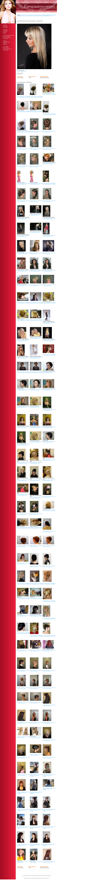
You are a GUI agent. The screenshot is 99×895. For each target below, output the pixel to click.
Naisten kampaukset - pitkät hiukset (24, 96)
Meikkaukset (46, 15)
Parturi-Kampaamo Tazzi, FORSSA (24, 97)
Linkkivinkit (5, 31)
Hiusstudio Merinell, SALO (22, 71)
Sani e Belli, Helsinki (21, 737)
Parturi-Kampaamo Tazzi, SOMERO (49, 184)
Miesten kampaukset (33, 15)
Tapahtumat (5, 44)
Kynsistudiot (5, 26)
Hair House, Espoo (34, 253)
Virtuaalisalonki (5, 30)
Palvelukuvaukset (6, 47)
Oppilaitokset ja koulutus (7, 37)
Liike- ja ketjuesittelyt (6, 36)
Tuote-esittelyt (5, 38)
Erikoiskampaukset (40, 15)
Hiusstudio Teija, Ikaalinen (47, 862)
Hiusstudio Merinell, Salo (22, 184)
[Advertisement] (8, 73)
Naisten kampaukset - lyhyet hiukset (23, 15)
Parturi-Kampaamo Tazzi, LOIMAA (23, 320)
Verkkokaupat (5, 27)
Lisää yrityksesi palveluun (7, 48)
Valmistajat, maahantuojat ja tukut (8, 35)
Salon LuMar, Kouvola (21, 149)
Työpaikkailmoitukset (6, 42)
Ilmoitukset (5, 43)
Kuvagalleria (5, 29)
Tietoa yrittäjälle (5, 46)
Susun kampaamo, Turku (22, 650)
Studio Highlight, (20, 862)
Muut (50, 15)
